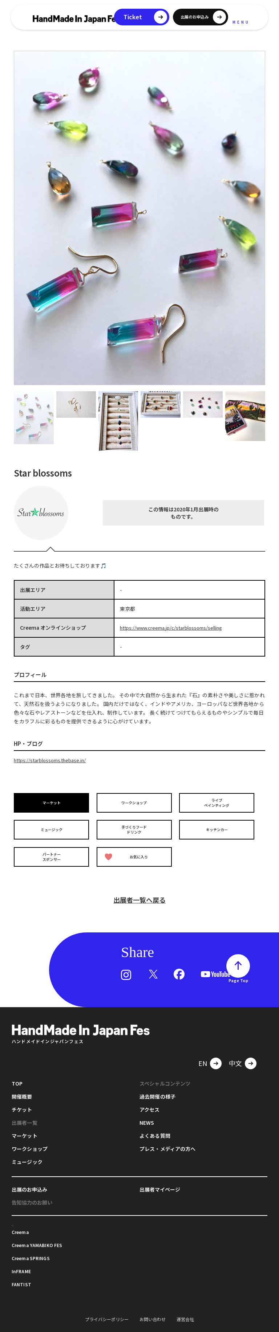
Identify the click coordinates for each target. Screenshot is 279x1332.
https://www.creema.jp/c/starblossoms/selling (176, 627)
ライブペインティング (218, 802)
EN (202, 1054)
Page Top (238, 972)
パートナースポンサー (53, 851)
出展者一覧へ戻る (139, 891)
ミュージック (53, 826)
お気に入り (128, 851)
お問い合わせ (153, 1311)
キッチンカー (218, 826)
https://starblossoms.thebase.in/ (54, 759)
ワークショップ (135, 801)
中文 (235, 1054)
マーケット (53, 801)
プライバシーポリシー (107, 1311)
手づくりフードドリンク (135, 826)
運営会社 (185, 1311)
